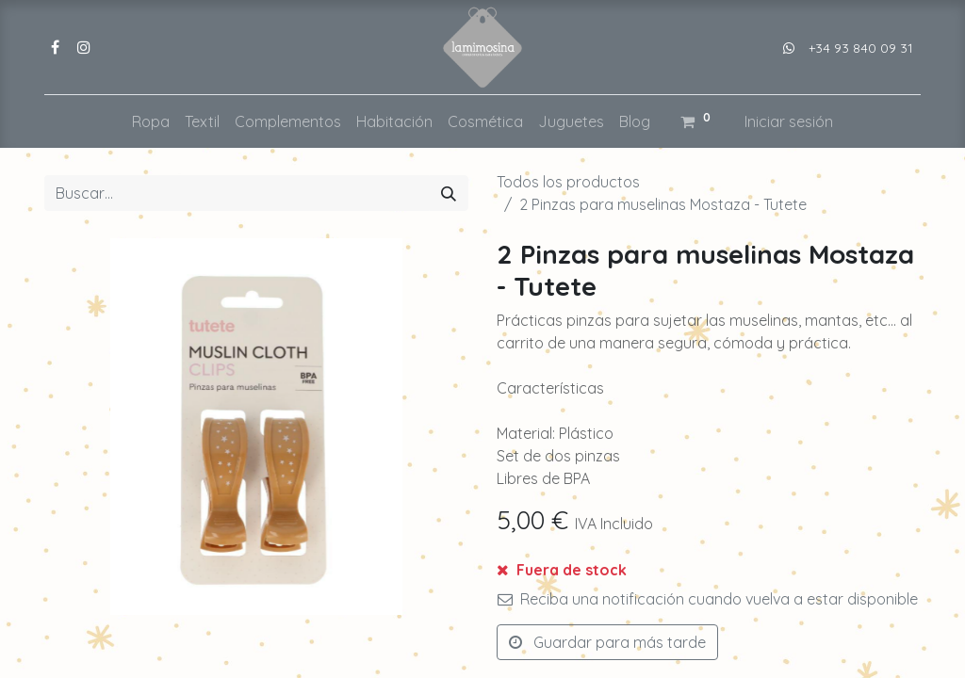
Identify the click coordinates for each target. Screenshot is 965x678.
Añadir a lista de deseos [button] (592, 629)
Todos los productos (568, 181)
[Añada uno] (617, 581)
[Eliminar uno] (520, 581)
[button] (770, 581)
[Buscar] (448, 193)
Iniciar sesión (788, 121)
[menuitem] (150, 121)
